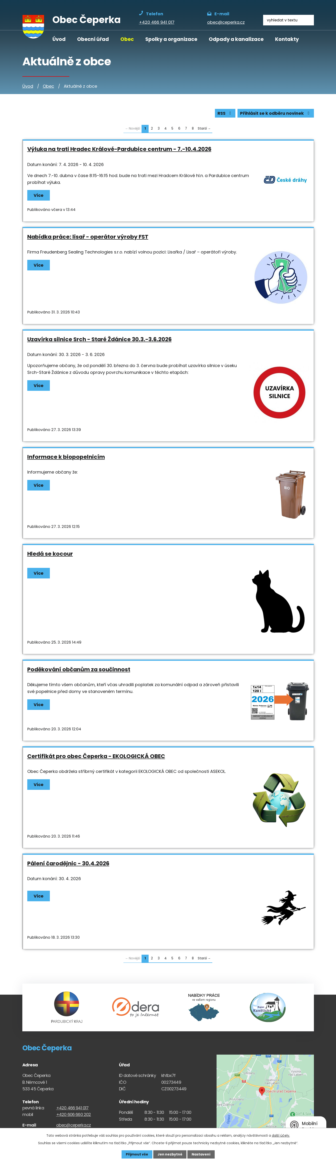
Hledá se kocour (50, 554)
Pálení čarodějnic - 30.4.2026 (68, 863)
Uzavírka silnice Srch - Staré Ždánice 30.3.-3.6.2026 (99, 339)
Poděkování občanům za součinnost (78, 669)
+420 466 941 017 (72, 1108)
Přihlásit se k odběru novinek (275, 113)
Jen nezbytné (170, 1154)
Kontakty (287, 39)
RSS (225, 113)
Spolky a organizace (171, 39)
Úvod (59, 39)
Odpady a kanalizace (236, 39)
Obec (127, 39)
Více (38, 195)
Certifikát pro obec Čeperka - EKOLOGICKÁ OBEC (96, 756)
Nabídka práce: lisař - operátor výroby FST (87, 237)
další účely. (281, 1135)
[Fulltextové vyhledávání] (288, 20)
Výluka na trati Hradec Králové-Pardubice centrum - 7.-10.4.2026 (119, 149)
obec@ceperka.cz (73, 1125)
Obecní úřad (93, 39)
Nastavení (201, 1154)
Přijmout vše (137, 1154)
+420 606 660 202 (73, 1114)
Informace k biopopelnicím (66, 457)
